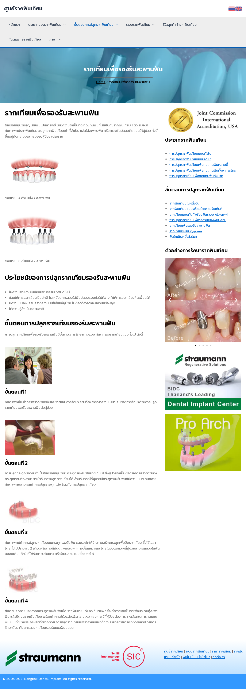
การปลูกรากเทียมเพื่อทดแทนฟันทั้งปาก (196, 175)
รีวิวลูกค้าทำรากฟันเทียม (172, 24)
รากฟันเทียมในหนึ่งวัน (184, 203)
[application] (61, 24)
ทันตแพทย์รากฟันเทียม (212, 24)
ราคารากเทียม (221, 651)
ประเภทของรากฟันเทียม (44, 24)
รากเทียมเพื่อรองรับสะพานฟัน (190, 225)
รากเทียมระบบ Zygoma (186, 231)
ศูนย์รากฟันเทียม (23, 8)
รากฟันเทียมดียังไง (178, 656)
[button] (170, 300)
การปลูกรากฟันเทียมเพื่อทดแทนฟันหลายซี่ (199, 164)
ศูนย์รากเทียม (173, 651)
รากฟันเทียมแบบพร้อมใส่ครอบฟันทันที (196, 208)
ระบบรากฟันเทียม (134, 24)
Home (100, 81)
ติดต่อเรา (230, 656)
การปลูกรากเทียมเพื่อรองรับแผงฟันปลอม (198, 219)
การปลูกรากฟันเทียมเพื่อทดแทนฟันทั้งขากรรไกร (203, 170)
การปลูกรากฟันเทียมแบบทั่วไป (190, 153)
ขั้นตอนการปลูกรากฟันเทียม (92, 24)
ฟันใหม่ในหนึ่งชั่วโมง (183, 236)
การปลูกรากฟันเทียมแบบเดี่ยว (190, 159)
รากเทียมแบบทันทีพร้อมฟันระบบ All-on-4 (199, 214)
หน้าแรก (13, 24)
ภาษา (13, 39)
